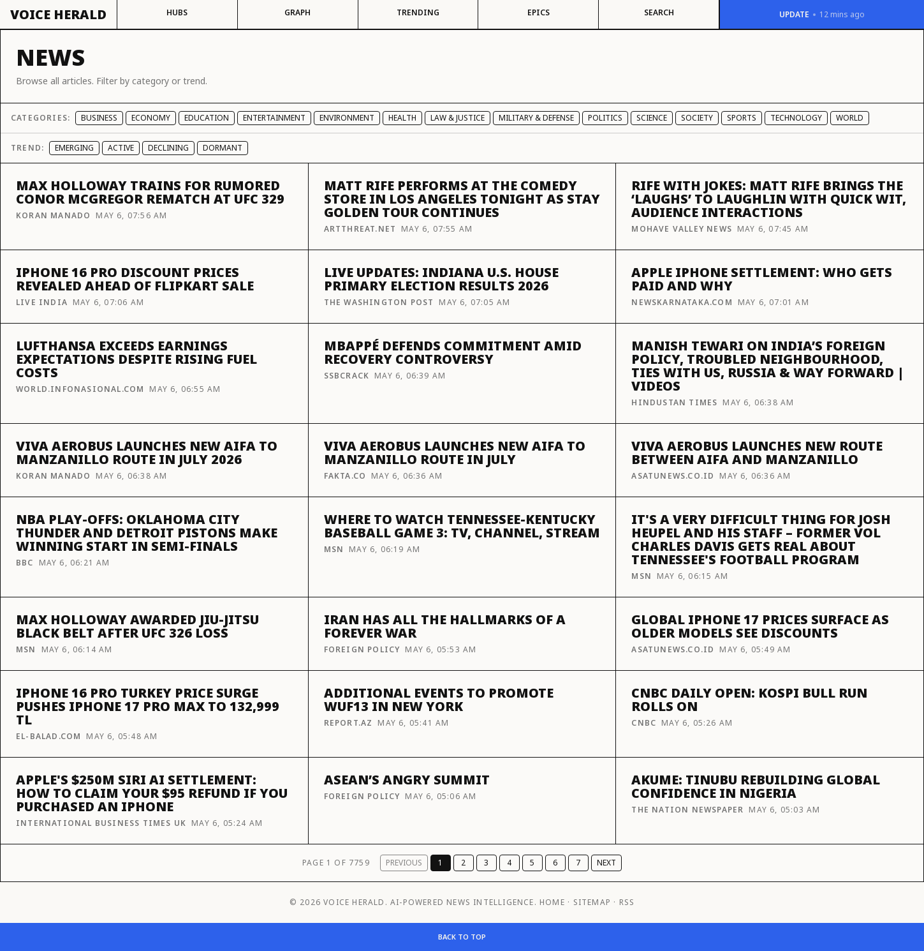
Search (659, 12)
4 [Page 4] (509, 862)
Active (121, 147)
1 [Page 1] (440, 862)
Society (697, 117)
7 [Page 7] (578, 862)
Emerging (74, 147)
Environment (346, 117)
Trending (418, 12)
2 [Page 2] (463, 862)
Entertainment (274, 117)
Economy (150, 117)
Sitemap (592, 902)
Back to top (462, 936)
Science (651, 117)
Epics (538, 12)
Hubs (176, 12)
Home (552, 902)
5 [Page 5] (532, 862)
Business (99, 117)
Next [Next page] (606, 862)
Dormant (222, 147)
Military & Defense (536, 117)
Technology (796, 117)
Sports (741, 117)
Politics (605, 117)
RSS (627, 902)
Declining (168, 147)
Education (206, 117)
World (849, 117)
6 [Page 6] (555, 862)
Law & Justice (457, 117)
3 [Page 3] (486, 862)
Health (402, 117)
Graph (297, 12)
